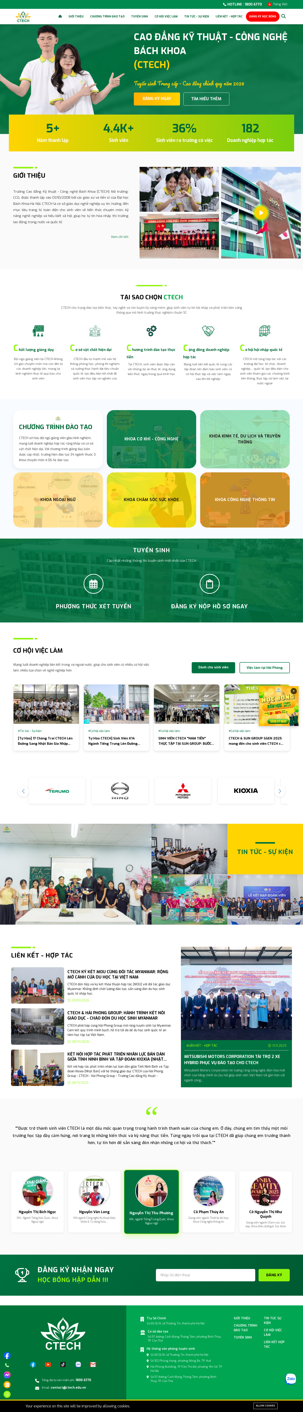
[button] (279, 791)
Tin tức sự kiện (272, 1320)
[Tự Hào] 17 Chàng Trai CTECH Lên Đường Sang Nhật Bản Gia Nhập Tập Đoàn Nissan (45, 743)
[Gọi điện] (7, 1365)
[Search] (284, 16)
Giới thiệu (76, 16)
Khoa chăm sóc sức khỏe (151, 499)
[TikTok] (63, 1364)
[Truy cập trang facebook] (7, 1355)
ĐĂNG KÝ (274, 1275)
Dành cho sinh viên (213, 667)
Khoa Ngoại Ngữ (57, 499)
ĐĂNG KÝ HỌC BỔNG (262, 16)
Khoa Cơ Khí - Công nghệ (152, 439)
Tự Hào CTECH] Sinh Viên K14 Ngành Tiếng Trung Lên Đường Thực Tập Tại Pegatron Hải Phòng (115, 743)
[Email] (93, 1364)
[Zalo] (78, 1364)
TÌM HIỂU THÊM (206, 99)
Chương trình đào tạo (107, 16)
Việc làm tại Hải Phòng (265, 667)
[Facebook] (33, 1364)
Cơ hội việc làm (166, 16)
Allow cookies (265, 1405)
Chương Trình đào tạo (245, 1327)
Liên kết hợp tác (274, 1344)
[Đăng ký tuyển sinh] (7, 1394)
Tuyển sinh (139, 16)
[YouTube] (48, 1364)
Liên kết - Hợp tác (229, 16)
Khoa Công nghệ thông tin (245, 499)
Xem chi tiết (119, 237)
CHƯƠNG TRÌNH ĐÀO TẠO (55, 427)
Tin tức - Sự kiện (196, 16)
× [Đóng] (293, 691)
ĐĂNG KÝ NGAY (157, 98)
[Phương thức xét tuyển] (7, 1384)
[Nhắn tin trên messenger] (7, 1374)
